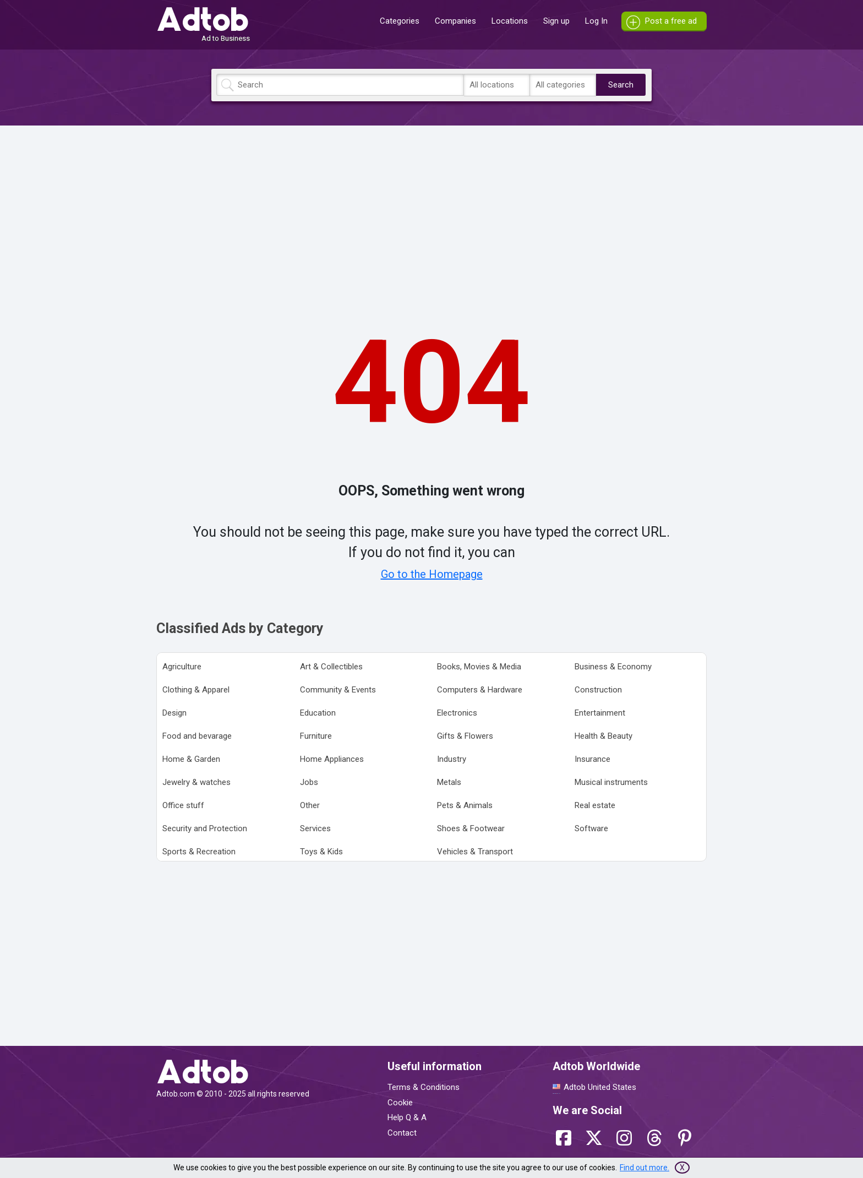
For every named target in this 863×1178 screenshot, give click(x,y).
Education (318, 713)
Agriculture (181, 667)
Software (591, 828)
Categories (399, 21)
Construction (598, 690)
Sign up (556, 21)
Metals (449, 782)
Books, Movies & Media (479, 667)
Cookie (400, 1103)
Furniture (316, 736)
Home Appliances (332, 759)
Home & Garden (191, 759)
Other (310, 805)
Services (315, 828)
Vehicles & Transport (475, 852)
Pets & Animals (465, 805)
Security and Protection (204, 828)
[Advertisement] (431, 211)
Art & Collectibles (331, 667)
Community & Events (338, 690)
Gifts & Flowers (465, 736)
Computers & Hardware (479, 690)
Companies (455, 21)
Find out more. (644, 1167)
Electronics (457, 713)
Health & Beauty (603, 736)
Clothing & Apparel (196, 690)
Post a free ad (671, 21)
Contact (402, 1133)
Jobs (309, 782)
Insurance (592, 759)
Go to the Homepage (432, 574)
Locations (509, 21)
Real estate (595, 805)
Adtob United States (600, 1087)
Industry (451, 759)
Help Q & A (407, 1117)
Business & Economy (613, 667)
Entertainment (600, 713)
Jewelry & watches (196, 782)
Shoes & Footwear (471, 828)
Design (174, 713)
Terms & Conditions (423, 1087)
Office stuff (183, 805)
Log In (596, 21)
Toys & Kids (321, 852)
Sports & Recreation (199, 852)
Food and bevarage (197, 736)
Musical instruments (611, 782)
